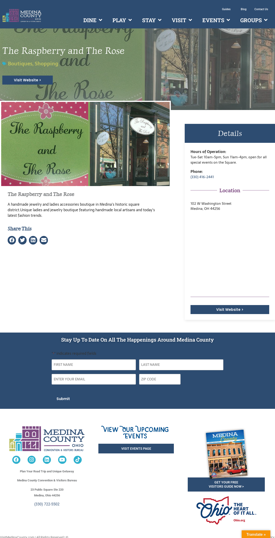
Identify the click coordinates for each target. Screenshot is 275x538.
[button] (12, 240)
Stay (151, 20)
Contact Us (261, 9)
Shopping (46, 63)
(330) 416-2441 (202, 177)
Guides (227, 9)
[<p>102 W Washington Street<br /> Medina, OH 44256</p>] (230, 254)
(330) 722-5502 (46, 500)
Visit (182, 20)
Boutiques (20, 63)
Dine (92, 20)
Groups (253, 20)
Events (216, 20)
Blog (244, 9)
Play (122, 20)
